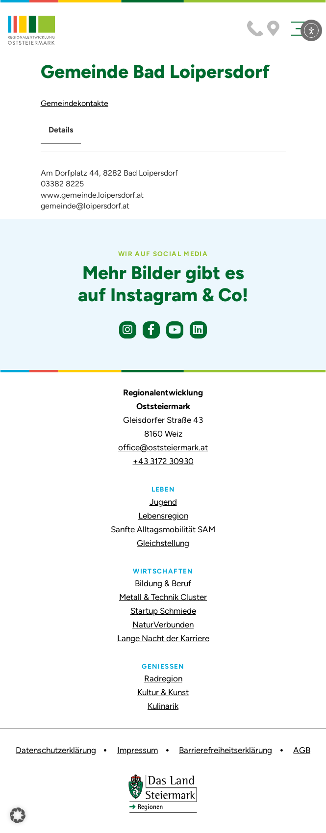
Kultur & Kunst (163, 692)
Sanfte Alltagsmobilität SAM (163, 529)
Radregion (163, 678)
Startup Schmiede (163, 611)
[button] (17, 815)
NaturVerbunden (163, 624)
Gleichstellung (163, 543)
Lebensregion (163, 516)
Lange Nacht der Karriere (163, 638)
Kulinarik (163, 706)
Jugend (163, 502)
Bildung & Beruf (163, 583)
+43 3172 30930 (163, 461)
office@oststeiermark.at (163, 447)
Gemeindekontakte (74, 103)
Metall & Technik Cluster (163, 597)
